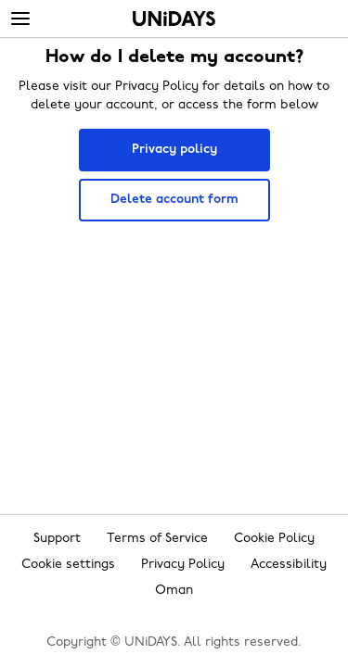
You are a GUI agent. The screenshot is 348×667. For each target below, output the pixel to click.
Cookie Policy (274, 539)
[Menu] (20, 19)
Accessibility (289, 565)
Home (174, 18)
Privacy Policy (183, 565)
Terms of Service (157, 539)
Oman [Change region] (174, 591)
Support (57, 539)
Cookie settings (68, 565)
